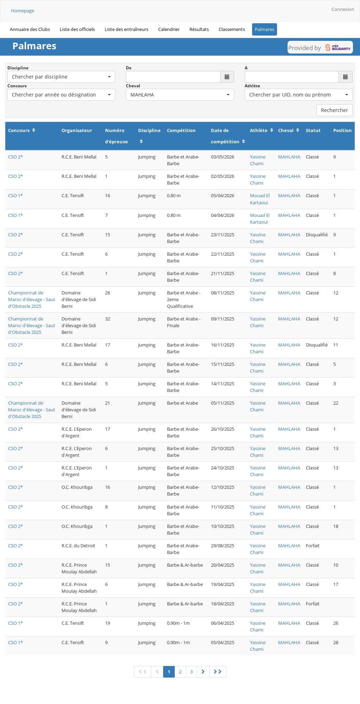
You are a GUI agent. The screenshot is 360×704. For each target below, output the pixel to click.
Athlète (252, 86)
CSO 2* (15, 157)
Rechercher (334, 110)
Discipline (17, 68)
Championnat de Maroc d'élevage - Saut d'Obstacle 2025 (31, 299)
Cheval (133, 86)
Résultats (199, 29)
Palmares (264, 29)
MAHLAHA (289, 157)
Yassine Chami (257, 160)
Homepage (22, 10)
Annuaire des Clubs (30, 29)
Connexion (343, 9)
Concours (17, 86)
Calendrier (169, 29)
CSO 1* (15, 195)
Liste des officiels (77, 29)
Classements (232, 29)
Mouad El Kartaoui (260, 198)
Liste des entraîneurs (126, 29)
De (128, 68)
